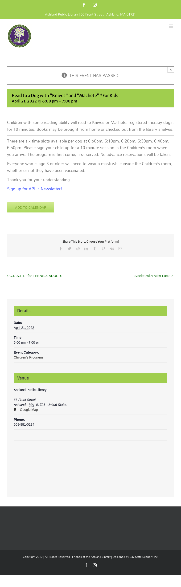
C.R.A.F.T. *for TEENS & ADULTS (35, 276)
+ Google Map (27, 410)
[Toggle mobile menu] (171, 26)
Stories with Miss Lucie (152, 276)
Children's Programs (28, 357)
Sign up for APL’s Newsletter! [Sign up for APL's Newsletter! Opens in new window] (34, 189)
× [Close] (171, 70)
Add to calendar (30, 207)
